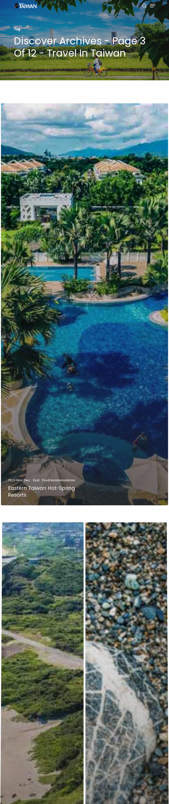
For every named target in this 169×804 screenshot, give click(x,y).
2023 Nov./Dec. (19, 480)
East (36, 480)
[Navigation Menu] (152, 5)
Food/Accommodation (58, 480)
